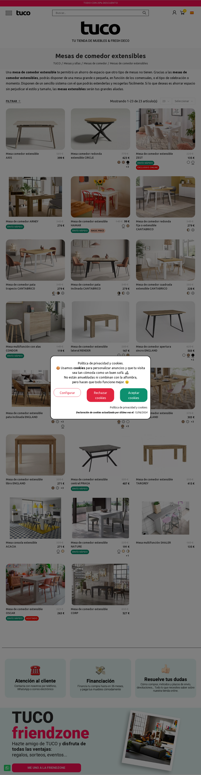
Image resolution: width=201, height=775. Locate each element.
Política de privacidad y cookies (128, 407)
